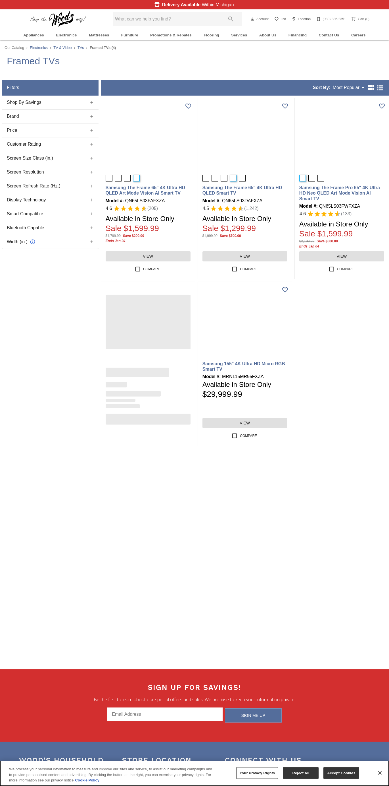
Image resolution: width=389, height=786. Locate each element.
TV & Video (62, 48)
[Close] (380, 773)
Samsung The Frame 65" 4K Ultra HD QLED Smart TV (242, 190)
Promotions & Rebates (171, 35)
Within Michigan (193, 4)
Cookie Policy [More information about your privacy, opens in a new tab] (87, 780)
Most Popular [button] (346, 87)
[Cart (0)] (359, 19)
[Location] (300, 19)
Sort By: (322, 87)
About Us (267, 35)
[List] (279, 19)
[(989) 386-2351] (330, 19)
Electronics (66, 35)
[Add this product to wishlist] (188, 106)
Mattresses (99, 35)
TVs (81, 48)
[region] (194, 773)
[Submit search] (231, 19)
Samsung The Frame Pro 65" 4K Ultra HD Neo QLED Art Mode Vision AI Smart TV (339, 193)
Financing (297, 35)
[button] (252, 19)
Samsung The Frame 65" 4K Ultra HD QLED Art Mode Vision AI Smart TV (145, 190)
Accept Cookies (341, 773)
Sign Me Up (253, 714)
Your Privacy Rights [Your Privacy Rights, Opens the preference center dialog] (257, 773)
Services (239, 35)
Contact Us (329, 35)
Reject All (300, 773)
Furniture (129, 35)
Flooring (211, 35)
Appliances (33, 35)
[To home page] (58, 19)
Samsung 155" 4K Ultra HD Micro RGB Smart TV (243, 366)
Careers (358, 35)
